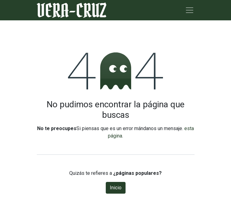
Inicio (116, 188)
